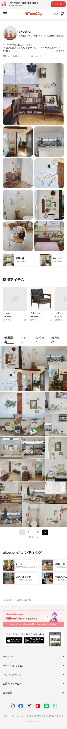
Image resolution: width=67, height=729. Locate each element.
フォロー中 (36, 56)
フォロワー (19, 56)
